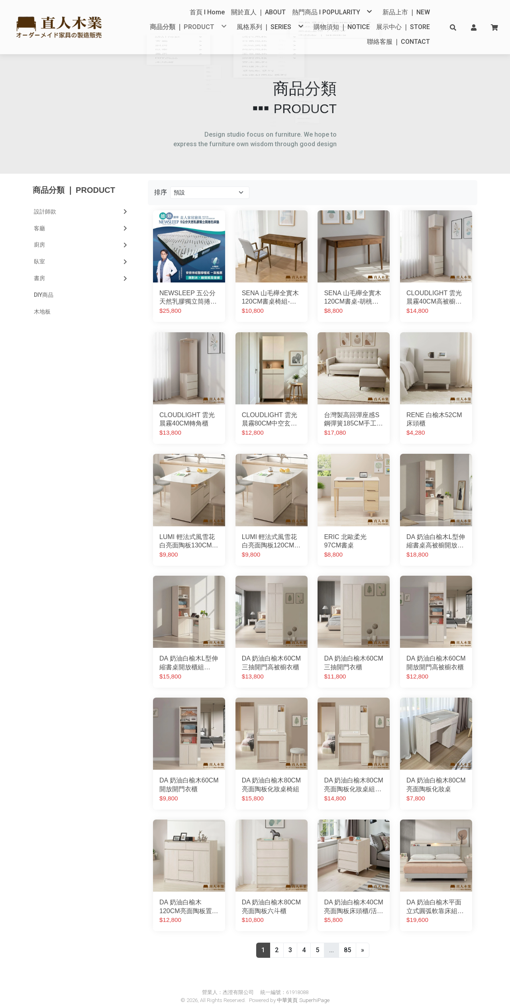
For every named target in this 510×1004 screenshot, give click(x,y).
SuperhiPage (314, 988)
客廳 (81, 216)
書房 (81, 266)
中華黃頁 (287, 988)
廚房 (81, 233)
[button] (453, 27)
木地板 (42, 299)
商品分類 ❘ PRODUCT (74, 178)
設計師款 (81, 199)
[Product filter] (209, 181)
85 (347, 938)
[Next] (362, 938)
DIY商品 (43, 283)
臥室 (81, 249)
